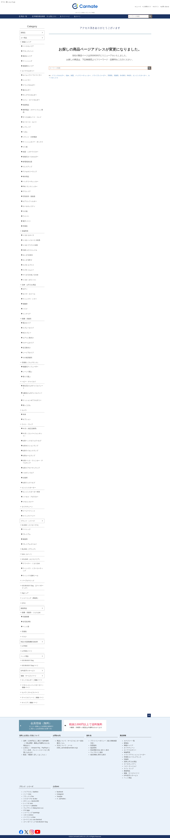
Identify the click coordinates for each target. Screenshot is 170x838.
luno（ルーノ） (27, 554)
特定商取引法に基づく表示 (99, 750)
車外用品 (26, 176)
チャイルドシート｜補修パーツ (33, 697)
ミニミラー (27, 80)
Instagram (60, 794)
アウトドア (27, 191)
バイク (25, 309)
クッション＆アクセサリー (32, 400)
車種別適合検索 (38, 16)
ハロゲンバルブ (28, 473)
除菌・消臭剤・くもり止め (31, 612)
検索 (150, 16)
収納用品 (26, 105)
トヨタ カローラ (28, 235)
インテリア (27, 314)
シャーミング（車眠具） (30, 598)
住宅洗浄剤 (27, 621)
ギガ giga (26, 810)
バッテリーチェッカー (30, 181)
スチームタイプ (28, 343)
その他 (25, 211)
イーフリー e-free (29, 817)
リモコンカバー (28, 502)
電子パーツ (27, 221)
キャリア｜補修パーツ (29, 702)
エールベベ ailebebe (30, 806)
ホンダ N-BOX (28, 255)
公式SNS (56, 786)
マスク (24, 636)
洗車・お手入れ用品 (29, 285)
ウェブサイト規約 (96, 752)
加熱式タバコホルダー (30, 157)
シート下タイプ (28, 352)
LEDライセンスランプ (30, 450)
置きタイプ (27, 323)
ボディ (25, 289)
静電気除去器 (27, 162)
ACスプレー (27, 333)
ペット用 (26, 626)
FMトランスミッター (30, 186)
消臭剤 (116, 75)
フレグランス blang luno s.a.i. (33, 808)
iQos (67, 75)
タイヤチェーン (27, 507)
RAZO (129, 75)
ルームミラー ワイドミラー (32, 75)
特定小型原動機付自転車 (29, 642)
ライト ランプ (129, 768)
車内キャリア (27, 56)
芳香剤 (25, 226)
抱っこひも (27, 405)
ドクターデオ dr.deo (30, 799)
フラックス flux (28, 796)
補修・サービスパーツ (28, 676)
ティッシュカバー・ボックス (33, 142)
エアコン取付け (28, 338)
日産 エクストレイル (30, 250)
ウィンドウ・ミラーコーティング (33, 569)
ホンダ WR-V (27, 260)
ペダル (25, 132)
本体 (24, 414)
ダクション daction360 (31, 801)
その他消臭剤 (27, 357)
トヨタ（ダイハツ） (30, 280)
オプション (27, 419)
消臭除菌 (26, 617)
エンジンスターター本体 (31, 492)
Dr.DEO (122, 75)
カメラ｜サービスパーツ (30, 692)
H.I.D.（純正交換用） (30, 428)
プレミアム (27, 534)
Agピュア (25, 593)
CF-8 (23, 603)
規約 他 (88, 735)
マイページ (65, 16)
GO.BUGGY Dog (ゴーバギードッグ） (32, 587)
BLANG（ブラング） (29, 549)
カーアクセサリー (28, 71)
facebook (60, 792)
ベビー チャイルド (130, 766)
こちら (43, 755)
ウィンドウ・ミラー (30, 299)
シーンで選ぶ (27, 372)
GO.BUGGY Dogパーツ (30, 665)
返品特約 (93, 748)
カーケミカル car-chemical (32, 819)
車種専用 (25, 231)
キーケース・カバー (30, 122)
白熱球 (25, 478)
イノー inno (27, 794)
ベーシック (27, 529)
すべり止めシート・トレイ (32, 117)
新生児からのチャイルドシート (33, 387)
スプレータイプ (28, 328)
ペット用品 (24, 656)
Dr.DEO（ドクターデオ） (31, 525)
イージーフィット (29, 511)
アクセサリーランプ (30, 171)
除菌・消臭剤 (26, 319)
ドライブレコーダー (99, 75)
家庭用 (25, 539)
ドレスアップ (27, 166)
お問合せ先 (57, 735)
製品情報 (123, 735)
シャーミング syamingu (31, 812)
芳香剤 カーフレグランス (132, 757)
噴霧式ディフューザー (30, 367)
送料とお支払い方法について (29, 735)
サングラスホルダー (30, 95)
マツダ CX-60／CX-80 (30, 275)
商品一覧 (23, 16)
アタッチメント (28, 51)
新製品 (23, 32)
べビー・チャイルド (29, 381)
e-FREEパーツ (27, 651)
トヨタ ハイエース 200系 (31, 240)
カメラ (24, 410)
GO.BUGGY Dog (28, 660)
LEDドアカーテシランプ (31, 468)
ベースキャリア (28, 46)
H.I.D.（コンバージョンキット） (32, 435)
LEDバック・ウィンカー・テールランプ (33, 462)
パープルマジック (28, 580)
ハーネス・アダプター (30, 497)
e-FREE (24, 646)
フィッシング (27, 61)
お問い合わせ (165, 6)
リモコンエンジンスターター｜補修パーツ (33, 686)
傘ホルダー (27, 90)
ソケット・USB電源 (30, 137)
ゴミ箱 (25, 147)
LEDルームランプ (29, 455)
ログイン (156, 6)
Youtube (59, 796)
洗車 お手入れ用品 (130, 761)
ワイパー (26, 216)
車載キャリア (26, 42)
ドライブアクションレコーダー (135, 755)
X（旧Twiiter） (62, 799)
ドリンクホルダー (29, 85)
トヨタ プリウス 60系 (30, 245)
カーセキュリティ (29, 206)
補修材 (25, 304)
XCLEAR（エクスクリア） (31, 559)
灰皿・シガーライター (30, 152)
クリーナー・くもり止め (31, 563)
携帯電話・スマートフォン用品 (33, 111)
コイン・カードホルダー (31, 100)
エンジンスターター (29, 487)
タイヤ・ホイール (29, 294)
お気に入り (51, 16)
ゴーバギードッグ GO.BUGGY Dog (35, 822)
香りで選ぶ (27, 376)
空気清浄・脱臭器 (29, 196)
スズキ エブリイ (28, 265)
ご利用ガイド (147, 6)
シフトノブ (27, 127)
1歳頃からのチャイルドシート (32, 394)
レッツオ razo (28, 803)
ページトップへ (149, 715)
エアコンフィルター (30, 201)
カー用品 (24, 38)
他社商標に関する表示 (98, 755)
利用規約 (93, 745)
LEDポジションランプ (30, 446)
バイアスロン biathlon (30, 792)
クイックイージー (29, 516)
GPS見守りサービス (28, 671)
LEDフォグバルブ (29, 483)
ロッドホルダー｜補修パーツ (32, 680)
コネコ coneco (28, 815)
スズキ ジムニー (28, 270)
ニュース (138, 6)
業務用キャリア (28, 66)
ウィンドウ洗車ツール (30, 575)
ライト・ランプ (27, 424)
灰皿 (72, 75)
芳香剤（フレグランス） (30, 362)
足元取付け (27, 348)
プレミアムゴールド (30, 544)
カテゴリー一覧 (129, 741)
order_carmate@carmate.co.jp (67, 748)
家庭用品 (24, 608)
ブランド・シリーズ (28, 521)
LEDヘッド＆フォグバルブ (32, 441)
